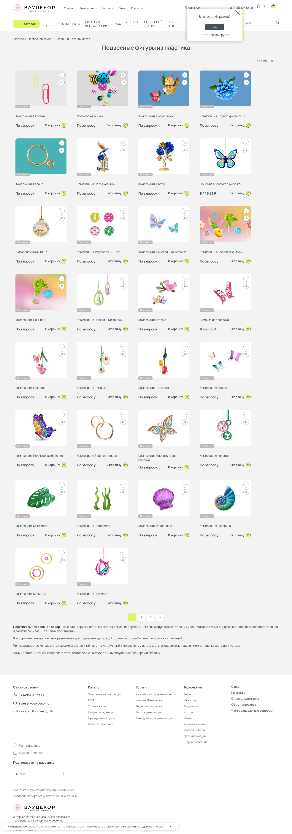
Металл (189, 718)
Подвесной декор (153, 24)
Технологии (87, 8)
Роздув (189, 712)
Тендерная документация (154, 718)
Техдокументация (148, 712)
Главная (18, 39)
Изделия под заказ (149, 706)
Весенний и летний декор (73, 39)
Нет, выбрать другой (215, 35)
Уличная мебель (195, 724)
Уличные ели (132, 24)
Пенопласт (191, 700)
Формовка (191, 706)
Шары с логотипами (197, 742)
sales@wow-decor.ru (31, 703)
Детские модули (195, 736)
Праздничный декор (179, 24)
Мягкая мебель (194, 730)
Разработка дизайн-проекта (155, 694)
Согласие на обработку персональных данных (45, 795)
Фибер (188, 694)
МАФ (118, 24)
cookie (31, 826)
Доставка (107, 8)
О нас (122, 8)
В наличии (50, 24)
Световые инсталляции (96, 24)
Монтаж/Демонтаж (149, 700)
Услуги (68, 8)
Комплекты (71, 24)
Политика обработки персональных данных (43, 789)
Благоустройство (100, 724)
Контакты (137, 8)
